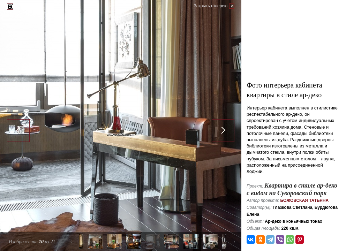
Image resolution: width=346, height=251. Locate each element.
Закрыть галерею (210, 5)
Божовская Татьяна (304, 200)
